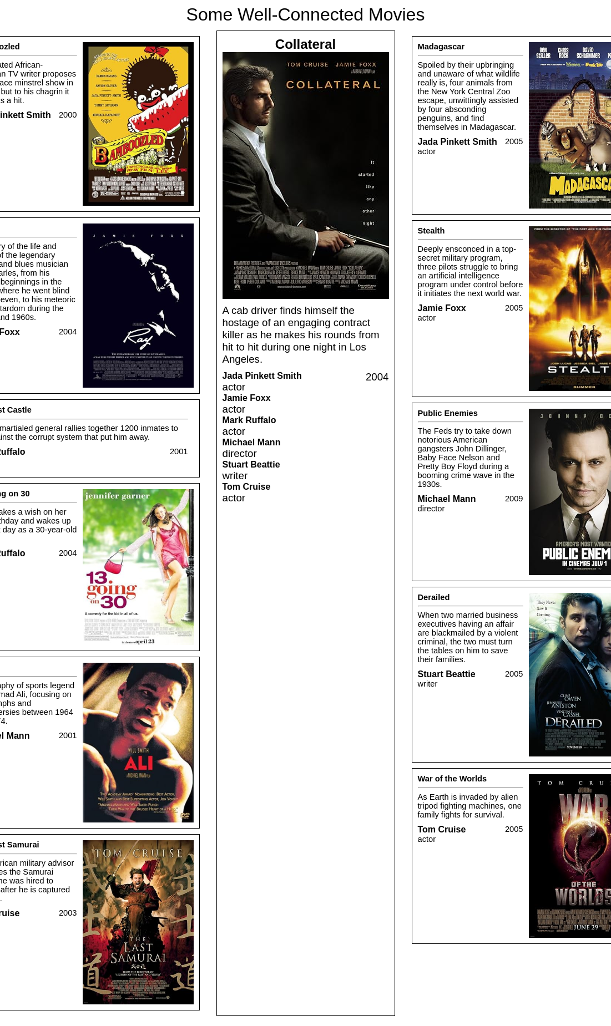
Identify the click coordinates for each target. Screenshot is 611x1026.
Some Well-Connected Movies (305, 14)
